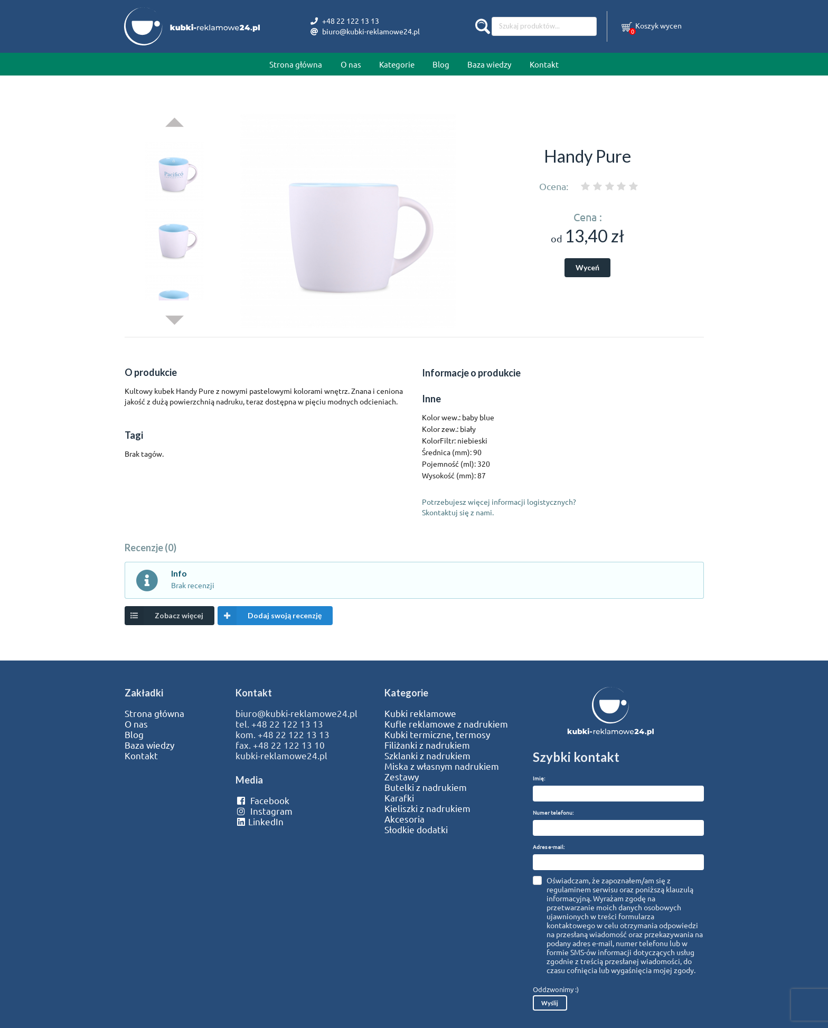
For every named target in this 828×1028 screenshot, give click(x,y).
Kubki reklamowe (420, 713)
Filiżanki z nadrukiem (427, 745)
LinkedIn (259, 821)
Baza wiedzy (489, 64)
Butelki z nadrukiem (425, 787)
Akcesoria (404, 819)
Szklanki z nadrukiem (427, 755)
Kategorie (397, 64)
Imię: (539, 778)
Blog (440, 64)
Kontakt (544, 64)
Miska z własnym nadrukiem (441, 766)
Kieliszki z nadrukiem (427, 808)
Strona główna (295, 64)
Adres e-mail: (548, 847)
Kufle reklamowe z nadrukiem (446, 724)
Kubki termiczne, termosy (437, 734)
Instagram (264, 811)
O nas (351, 64)
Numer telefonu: (553, 812)
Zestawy (401, 776)
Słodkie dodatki (416, 829)
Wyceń (587, 267)
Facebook (262, 800)
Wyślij (549, 1002)
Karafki (399, 798)
